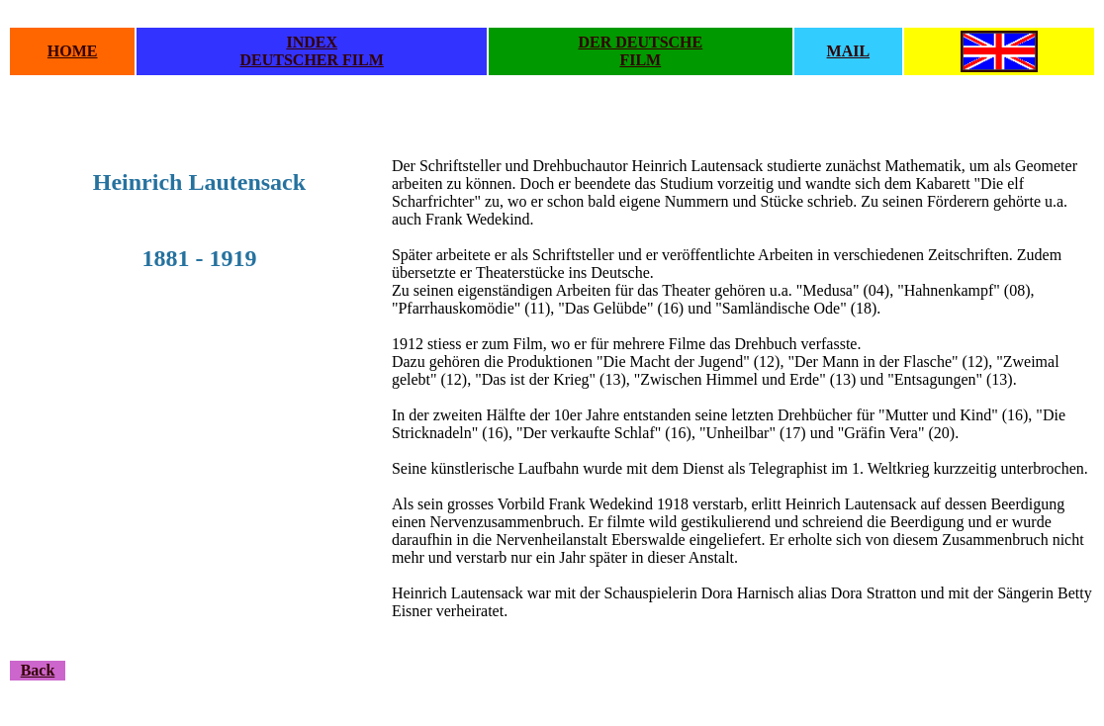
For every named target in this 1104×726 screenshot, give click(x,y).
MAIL (849, 51)
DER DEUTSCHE (640, 42)
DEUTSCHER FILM (312, 59)
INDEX (311, 42)
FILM (640, 59)
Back (38, 670)
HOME (72, 51)
